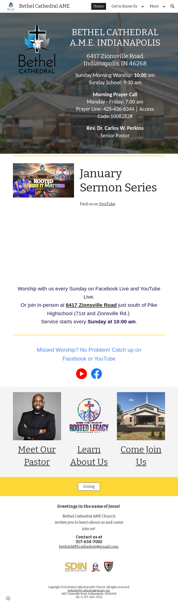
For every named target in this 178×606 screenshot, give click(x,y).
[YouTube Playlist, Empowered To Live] (128, 246)
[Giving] (89, 486)
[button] (172, 6)
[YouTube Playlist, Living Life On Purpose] (50, 246)
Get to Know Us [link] (124, 6)
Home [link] (99, 6)
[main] (115, 83)
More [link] (154, 6)
